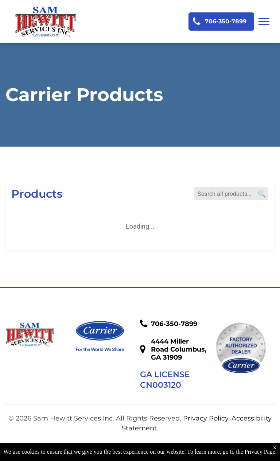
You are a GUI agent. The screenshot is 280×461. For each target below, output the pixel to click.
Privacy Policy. (206, 418)
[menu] (263, 21)
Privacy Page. (261, 452)
